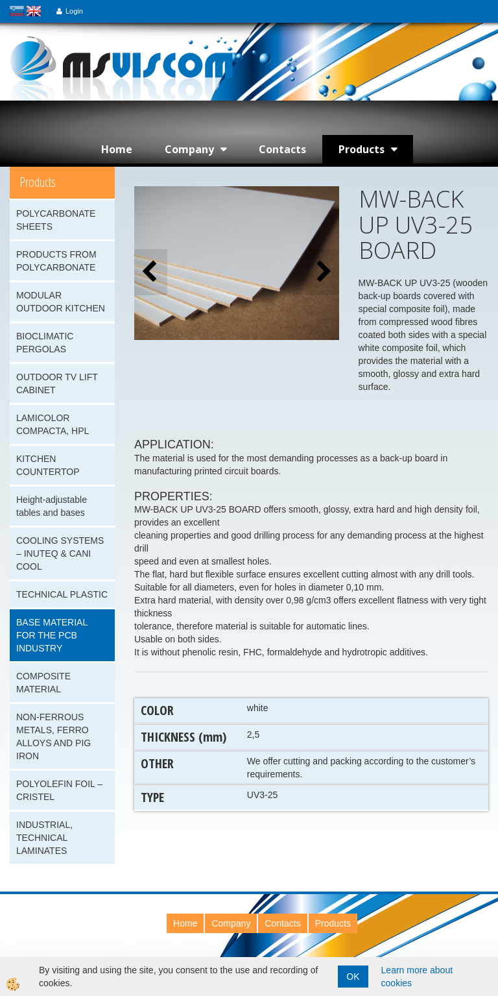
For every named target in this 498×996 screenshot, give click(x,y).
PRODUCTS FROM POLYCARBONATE (56, 261)
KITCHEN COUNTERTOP (48, 465)
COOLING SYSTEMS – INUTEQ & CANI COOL (60, 553)
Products (361, 149)
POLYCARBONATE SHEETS (55, 220)
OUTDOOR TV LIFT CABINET (57, 383)
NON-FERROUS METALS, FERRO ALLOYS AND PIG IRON (53, 736)
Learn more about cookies (417, 976)
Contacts (282, 149)
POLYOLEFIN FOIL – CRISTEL (59, 790)
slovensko (17, 11)
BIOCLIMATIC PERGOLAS (44, 342)
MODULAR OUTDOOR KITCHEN (60, 301)
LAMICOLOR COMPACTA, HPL (52, 424)
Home (116, 149)
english (34, 11)
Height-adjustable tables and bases (51, 506)
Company (189, 149)
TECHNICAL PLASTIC (62, 594)
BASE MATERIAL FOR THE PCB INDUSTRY (52, 635)
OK (352, 976)
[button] (322, 272)
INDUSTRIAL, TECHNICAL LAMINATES (44, 838)
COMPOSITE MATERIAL (43, 682)
